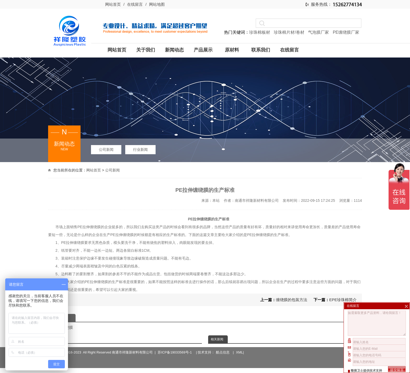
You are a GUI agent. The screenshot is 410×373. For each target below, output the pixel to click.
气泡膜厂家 (319, 32)
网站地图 (157, 4)
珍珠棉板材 (260, 32)
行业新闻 (140, 149)
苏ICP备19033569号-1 (175, 346)
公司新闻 (106, 149)
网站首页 (113, 4)
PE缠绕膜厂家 (346, 32)
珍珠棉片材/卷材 (289, 32)
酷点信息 (223, 346)
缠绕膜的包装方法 (291, 299)
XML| (240, 346)
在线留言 (135, 4)
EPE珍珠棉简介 (343, 299)
